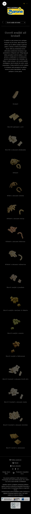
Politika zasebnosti (15, 460)
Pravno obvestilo (15, 466)
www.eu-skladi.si (18, 495)
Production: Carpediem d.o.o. (22, 472)
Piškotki (15, 463)
